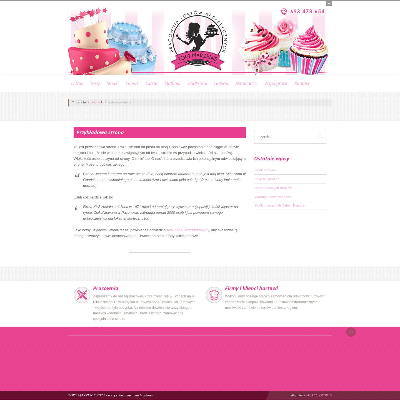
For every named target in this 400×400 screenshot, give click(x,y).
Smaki (113, 83)
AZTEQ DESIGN (319, 395)
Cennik (132, 83)
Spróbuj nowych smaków (273, 188)
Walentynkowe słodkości (273, 197)
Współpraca (276, 83)
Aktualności (246, 83)
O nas (77, 83)
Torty (95, 83)
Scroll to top (351, 332)
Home (96, 102)
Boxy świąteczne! (267, 179)
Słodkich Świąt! (266, 170)
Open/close (329, 3)
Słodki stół (197, 83)
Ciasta (152, 83)
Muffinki (172, 83)
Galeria (221, 83)
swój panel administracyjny (187, 230)
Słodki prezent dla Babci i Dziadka (280, 205)
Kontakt (301, 83)
